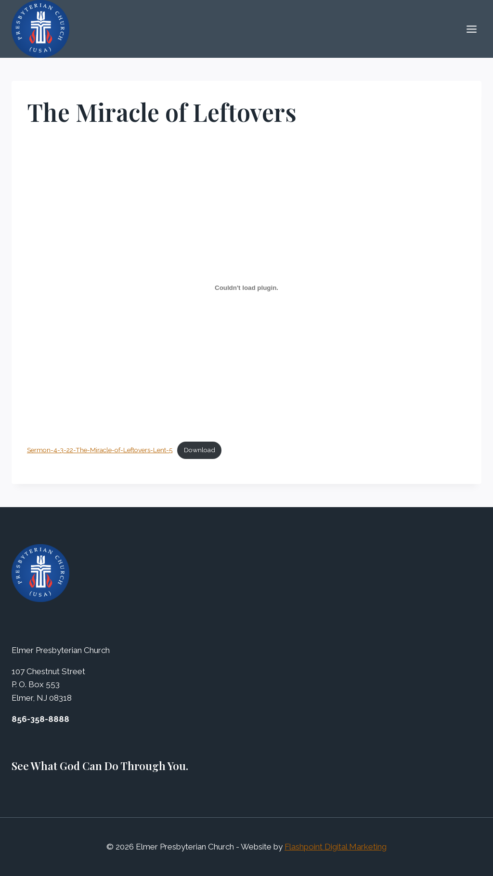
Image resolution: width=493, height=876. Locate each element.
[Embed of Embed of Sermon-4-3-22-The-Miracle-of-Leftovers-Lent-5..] (246, 287)
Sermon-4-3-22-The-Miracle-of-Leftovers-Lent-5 (99, 450)
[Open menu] (471, 29)
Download (199, 450)
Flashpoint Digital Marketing (336, 846)
